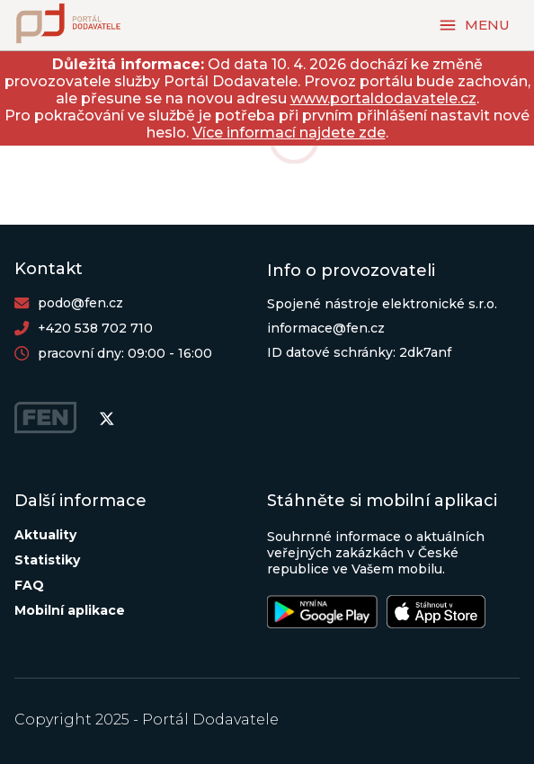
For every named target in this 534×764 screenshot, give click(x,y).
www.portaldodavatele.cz (383, 98)
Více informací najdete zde (289, 132)
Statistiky (47, 560)
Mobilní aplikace (69, 610)
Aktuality (45, 535)
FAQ (29, 585)
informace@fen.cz (326, 328)
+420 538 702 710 (95, 328)
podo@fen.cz (80, 303)
